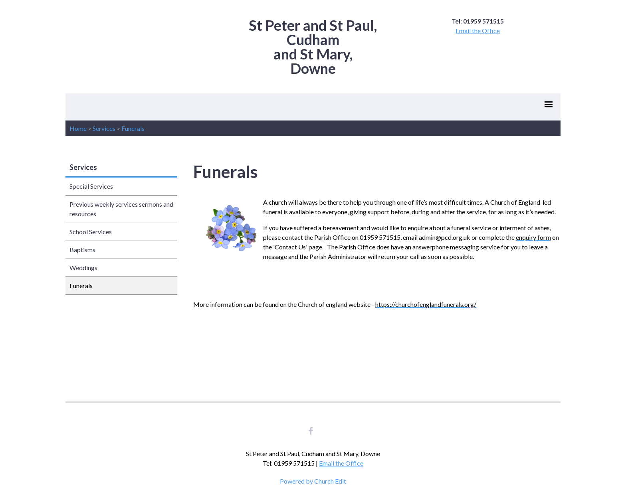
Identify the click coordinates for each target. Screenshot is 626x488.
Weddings (83, 267)
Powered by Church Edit (313, 481)
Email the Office (478, 30)
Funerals (133, 128)
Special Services (91, 186)
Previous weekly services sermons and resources (121, 208)
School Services (90, 231)
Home (78, 128)
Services (104, 128)
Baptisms (82, 249)
